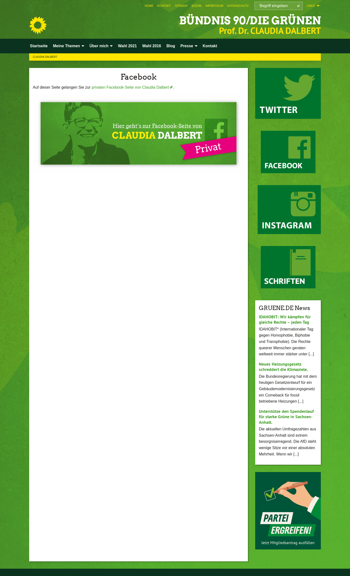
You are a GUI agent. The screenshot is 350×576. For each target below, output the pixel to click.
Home (149, 6)
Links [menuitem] (310, 6)
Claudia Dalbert (45, 56)
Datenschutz (238, 6)
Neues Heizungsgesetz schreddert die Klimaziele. (283, 366)
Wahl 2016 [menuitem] (151, 46)
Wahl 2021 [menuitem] (127, 46)
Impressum (214, 6)
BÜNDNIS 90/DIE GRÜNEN (250, 20)
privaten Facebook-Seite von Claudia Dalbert (130, 87)
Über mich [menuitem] (98, 46)
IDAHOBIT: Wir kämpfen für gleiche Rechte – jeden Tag (285, 319)
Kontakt (164, 6)
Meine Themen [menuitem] (66, 46)
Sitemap (181, 6)
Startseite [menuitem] (39, 46)
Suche (197, 6)
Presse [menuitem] (186, 46)
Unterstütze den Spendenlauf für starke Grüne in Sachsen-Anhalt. (286, 416)
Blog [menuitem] (170, 46)
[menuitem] (149, 6)
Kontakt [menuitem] (210, 46)
